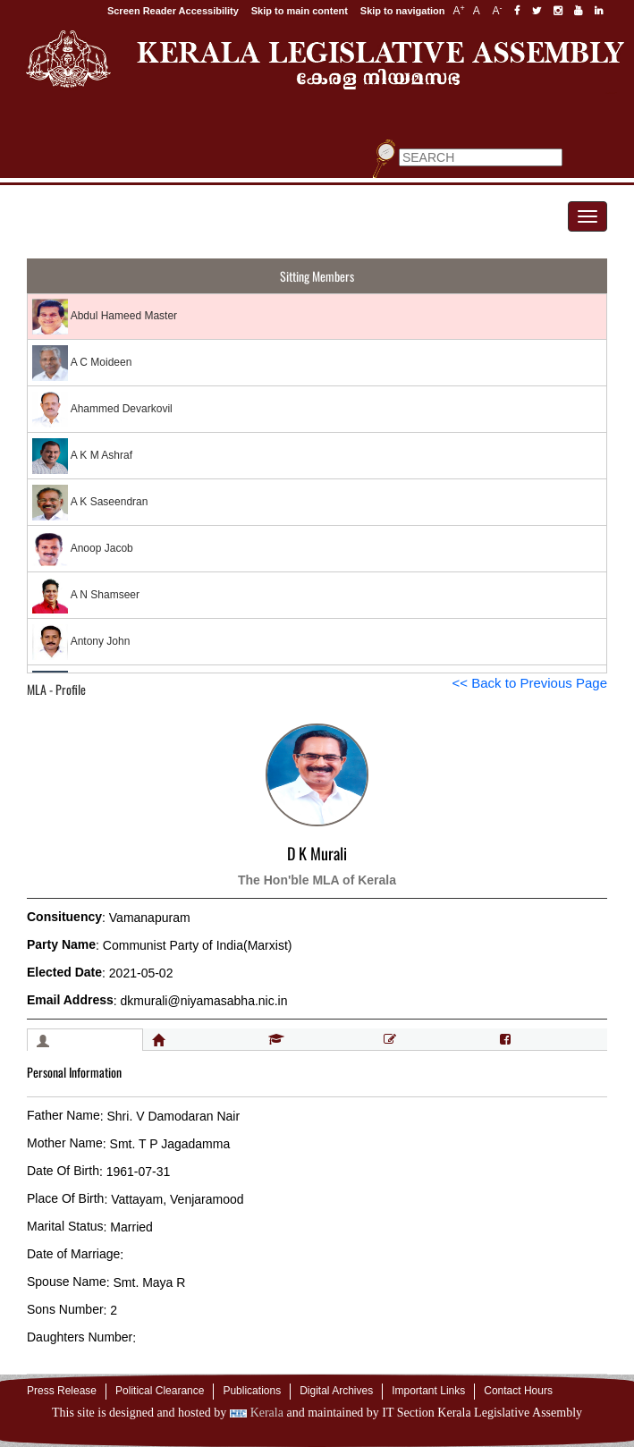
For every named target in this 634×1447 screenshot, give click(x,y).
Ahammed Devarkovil (102, 409)
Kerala (256, 1412)
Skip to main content (299, 10)
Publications (252, 1390)
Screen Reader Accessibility (173, 10)
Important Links (428, 1390)
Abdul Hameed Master (104, 316)
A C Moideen (81, 363)
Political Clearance (159, 1390)
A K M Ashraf (82, 456)
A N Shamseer (85, 595)
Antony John (81, 642)
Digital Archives (336, 1390)
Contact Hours (518, 1390)
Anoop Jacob (82, 549)
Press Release (62, 1390)
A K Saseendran (90, 502)
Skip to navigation (402, 10)
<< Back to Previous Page (529, 682)
